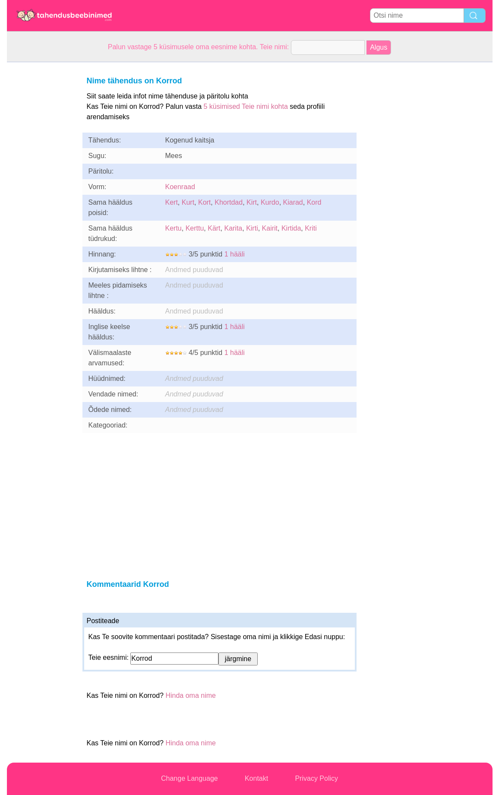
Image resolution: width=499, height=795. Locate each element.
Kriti (311, 228)
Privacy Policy (316, 778)
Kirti (252, 228)
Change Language (189, 778)
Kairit (270, 228)
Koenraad (180, 186)
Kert (171, 202)
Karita (233, 228)
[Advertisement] (41, 191)
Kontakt (256, 778)
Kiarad (293, 202)
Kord (314, 202)
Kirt (251, 202)
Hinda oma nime (190, 695)
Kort (204, 202)
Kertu (173, 228)
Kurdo (270, 202)
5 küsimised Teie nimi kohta (245, 106)
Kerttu (195, 228)
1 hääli (234, 254)
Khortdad (229, 202)
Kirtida (291, 228)
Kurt (188, 202)
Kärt (214, 228)
